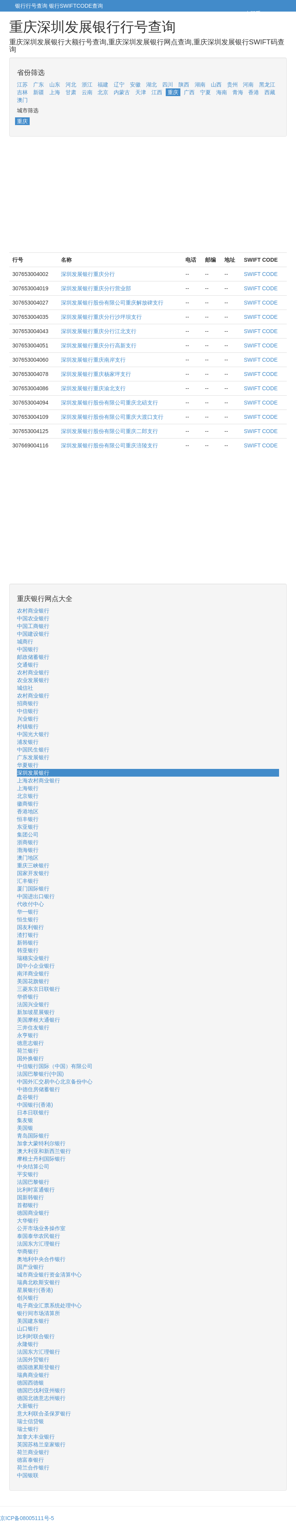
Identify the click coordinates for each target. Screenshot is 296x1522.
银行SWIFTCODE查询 (76, 6)
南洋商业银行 (33, 973)
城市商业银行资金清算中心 (49, 1274)
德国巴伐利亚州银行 (41, 1390)
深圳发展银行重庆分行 (88, 274)
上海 (54, 92)
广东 (38, 84)
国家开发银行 (33, 873)
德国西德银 (30, 1383)
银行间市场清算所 (38, 1313)
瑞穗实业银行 (33, 958)
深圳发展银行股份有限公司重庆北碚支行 (109, 403)
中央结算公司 (33, 1166)
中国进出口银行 (36, 896)
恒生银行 (28, 919)
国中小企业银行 (36, 966)
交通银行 (28, 665)
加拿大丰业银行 (36, 1437)
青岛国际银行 (33, 1136)
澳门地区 (28, 858)
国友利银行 (30, 927)
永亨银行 (28, 1035)
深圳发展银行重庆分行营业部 (96, 288)
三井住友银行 (33, 1027)
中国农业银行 (33, 618)
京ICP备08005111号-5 (27, 1518)
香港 (253, 92)
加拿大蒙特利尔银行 (41, 1143)
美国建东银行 (33, 1321)
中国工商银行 (33, 626)
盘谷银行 (28, 1097)
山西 (216, 84)
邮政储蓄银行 (33, 657)
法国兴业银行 (33, 1004)
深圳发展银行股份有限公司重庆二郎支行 (109, 431)
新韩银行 (28, 943)
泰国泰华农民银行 (38, 1236)
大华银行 (28, 1220)
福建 (103, 84)
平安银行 (28, 1174)
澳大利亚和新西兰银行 (44, 1151)
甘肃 (71, 92)
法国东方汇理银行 (38, 1244)
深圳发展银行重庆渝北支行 (93, 388)
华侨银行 (28, 997)
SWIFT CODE (261, 274)
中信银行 (28, 711)
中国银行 (28, 649)
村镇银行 (28, 726)
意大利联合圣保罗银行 (44, 1413)
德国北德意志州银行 (41, 1398)
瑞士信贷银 (30, 1421)
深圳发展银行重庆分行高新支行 (98, 345)
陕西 (183, 84)
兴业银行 (28, 719)
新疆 (38, 92)
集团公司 (28, 834)
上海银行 (28, 788)
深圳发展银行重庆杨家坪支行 (96, 374)
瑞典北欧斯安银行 (38, 1282)
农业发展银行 (33, 680)
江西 (156, 92)
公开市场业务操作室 (41, 1228)
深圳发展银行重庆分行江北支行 (98, 331)
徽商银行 (28, 804)
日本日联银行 (33, 1112)
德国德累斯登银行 (38, 1367)
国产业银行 (30, 1267)
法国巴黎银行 (33, 1182)
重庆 (173, 92)
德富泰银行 (30, 1460)
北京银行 (28, 796)
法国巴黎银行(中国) (40, 1074)
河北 (71, 84)
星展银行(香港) (35, 1290)
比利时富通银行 (36, 1190)
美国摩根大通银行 (38, 1020)
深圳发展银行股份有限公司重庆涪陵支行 (109, 445)
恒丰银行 (28, 819)
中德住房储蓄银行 (38, 1089)
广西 (189, 92)
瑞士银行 (28, 1429)
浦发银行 (28, 742)
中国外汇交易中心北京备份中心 (54, 1081)
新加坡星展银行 (36, 1012)
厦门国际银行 (33, 888)
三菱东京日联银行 (38, 989)
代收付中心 (30, 904)
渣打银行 (28, 935)
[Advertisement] (148, 198)
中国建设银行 (33, 634)
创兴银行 (28, 1298)
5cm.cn (271, 13)
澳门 (22, 100)
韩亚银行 (28, 950)
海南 (221, 92)
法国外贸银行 (33, 1359)
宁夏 (205, 92)
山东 (54, 84)
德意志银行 (30, 1043)
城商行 (25, 641)
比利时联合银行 (36, 1336)
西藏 (269, 92)
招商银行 (28, 703)
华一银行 (28, 912)
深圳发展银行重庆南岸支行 (93, 360)
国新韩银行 (30, 1197)
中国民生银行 (33, 750)
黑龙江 (267, 84)
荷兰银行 (28, 1051)
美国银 (25, 1128)
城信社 (25, 688)
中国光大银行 (33, 734)
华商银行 (28, 1251)
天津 (140, 92)
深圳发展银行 (33, 773)
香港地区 (28, 811)
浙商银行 (28, 842)
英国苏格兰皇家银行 (41, 1444)
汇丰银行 (28, 881)
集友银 (25, 1120)
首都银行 (28, 1205)
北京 (103, 92)
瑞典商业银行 (33, 1375)
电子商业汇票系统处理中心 (49, 1305)
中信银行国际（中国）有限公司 (54, 1066)
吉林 (22, 92)
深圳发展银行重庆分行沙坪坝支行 (101, 317)
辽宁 (119, 84)
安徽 (135, 84)
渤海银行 (28, 850)
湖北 (151, 84)
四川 (167, 84)
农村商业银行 (33, 611)
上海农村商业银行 (38, 780)
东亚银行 (28, 827)
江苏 (22, 84)
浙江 (87, 84)
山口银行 (28, 1329)
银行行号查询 (31, 6)
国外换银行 (30, 1058)
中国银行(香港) (35, 1105)
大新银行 (28, 1406)
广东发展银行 (33, 757)
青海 (237, 92)
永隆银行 (28, 1344)
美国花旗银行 (33, 981)
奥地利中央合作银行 (41, 1259)
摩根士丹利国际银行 (41, 1159)
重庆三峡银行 (33, 865)
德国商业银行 (33, 1213)
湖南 (200, 84)
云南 (87, 92)
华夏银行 (28, 765)
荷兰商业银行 (33, 1452)
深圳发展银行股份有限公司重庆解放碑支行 (112, 303)
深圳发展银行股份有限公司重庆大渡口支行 (112, 417)
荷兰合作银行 (33, 1467)
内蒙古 (122, 92)
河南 (248, 84)
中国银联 (28, 1475)
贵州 (232, 84)
